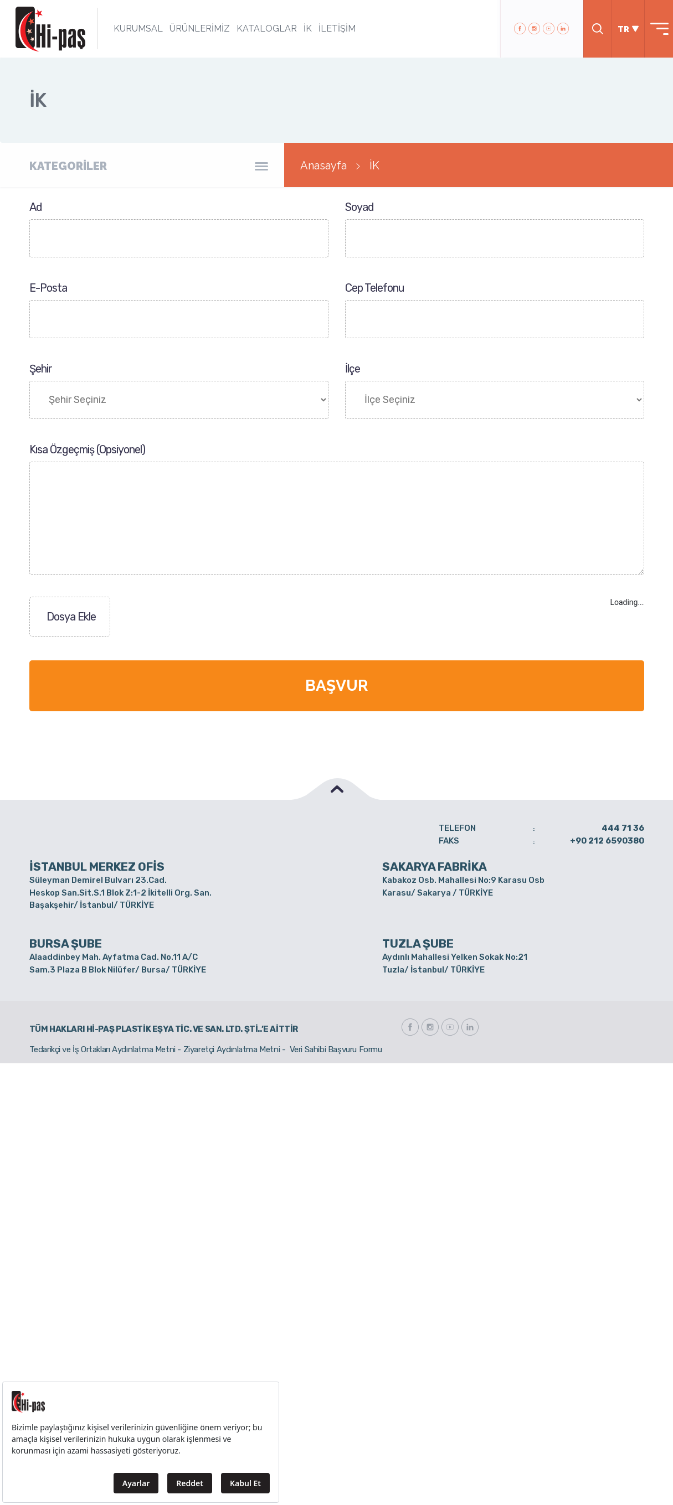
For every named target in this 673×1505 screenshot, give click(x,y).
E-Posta (48, 287)
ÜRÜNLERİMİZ (197, 28)
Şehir (40, 368)
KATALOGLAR (264, 28)
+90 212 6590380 (607, 841)
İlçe (352, 368)
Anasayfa (323, 165)
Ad (35, 207)
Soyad (359, 207)
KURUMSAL (136, 28)
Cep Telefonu (374, 287)
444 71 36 (623, 828)
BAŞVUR (336, 685)
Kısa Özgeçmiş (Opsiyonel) (87, 449)
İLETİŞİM (334, 28)
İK (305, 28)
